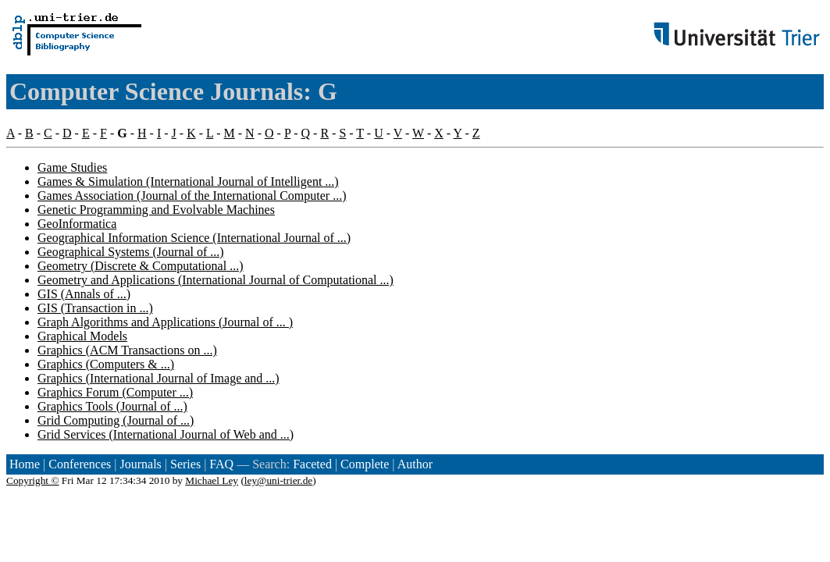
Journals (140, 464)
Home (24, 464)
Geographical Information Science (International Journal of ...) (194, 237)
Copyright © (32, 480)
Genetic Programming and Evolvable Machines (156, 209)
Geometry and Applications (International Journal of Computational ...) (215, 279)
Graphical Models (82, 336)
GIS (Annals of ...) (83, 294)
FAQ (221, 464)
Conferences (79, 464)
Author (415, 464)
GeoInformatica (76, 223)
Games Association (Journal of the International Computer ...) (191, 195)
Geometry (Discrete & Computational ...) (140, 265)
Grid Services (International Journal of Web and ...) (165, 434)
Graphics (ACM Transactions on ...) (127, 350)
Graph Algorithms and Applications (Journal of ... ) (165, 322)
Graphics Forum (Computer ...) (115, 392)
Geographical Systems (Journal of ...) (130, 251)
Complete (364, 464)
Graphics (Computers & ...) (105, 364)
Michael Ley (211, 480)
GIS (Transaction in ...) (95, 308)
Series (185, 464)
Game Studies (72, 167)
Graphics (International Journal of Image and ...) (158, 378)
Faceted (312, 464)
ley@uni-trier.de (278, 480)
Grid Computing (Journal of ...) (115, 420)
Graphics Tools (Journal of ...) (112, 406)
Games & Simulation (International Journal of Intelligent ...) (188, 181)
